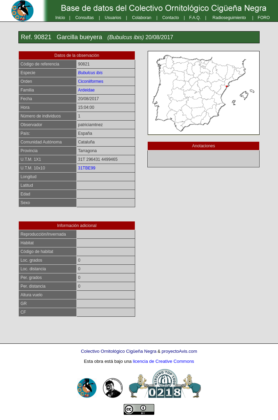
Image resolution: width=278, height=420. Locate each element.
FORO (264, 17)
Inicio (60, 17)
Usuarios (113, 17)
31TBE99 (86, 168)
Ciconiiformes (90, 81)
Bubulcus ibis (90, 72)
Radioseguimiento (229, 17)
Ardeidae (86, 90)
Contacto (170, 17)
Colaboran (141, 17)
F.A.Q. (195, 17)
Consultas (84, 17)
